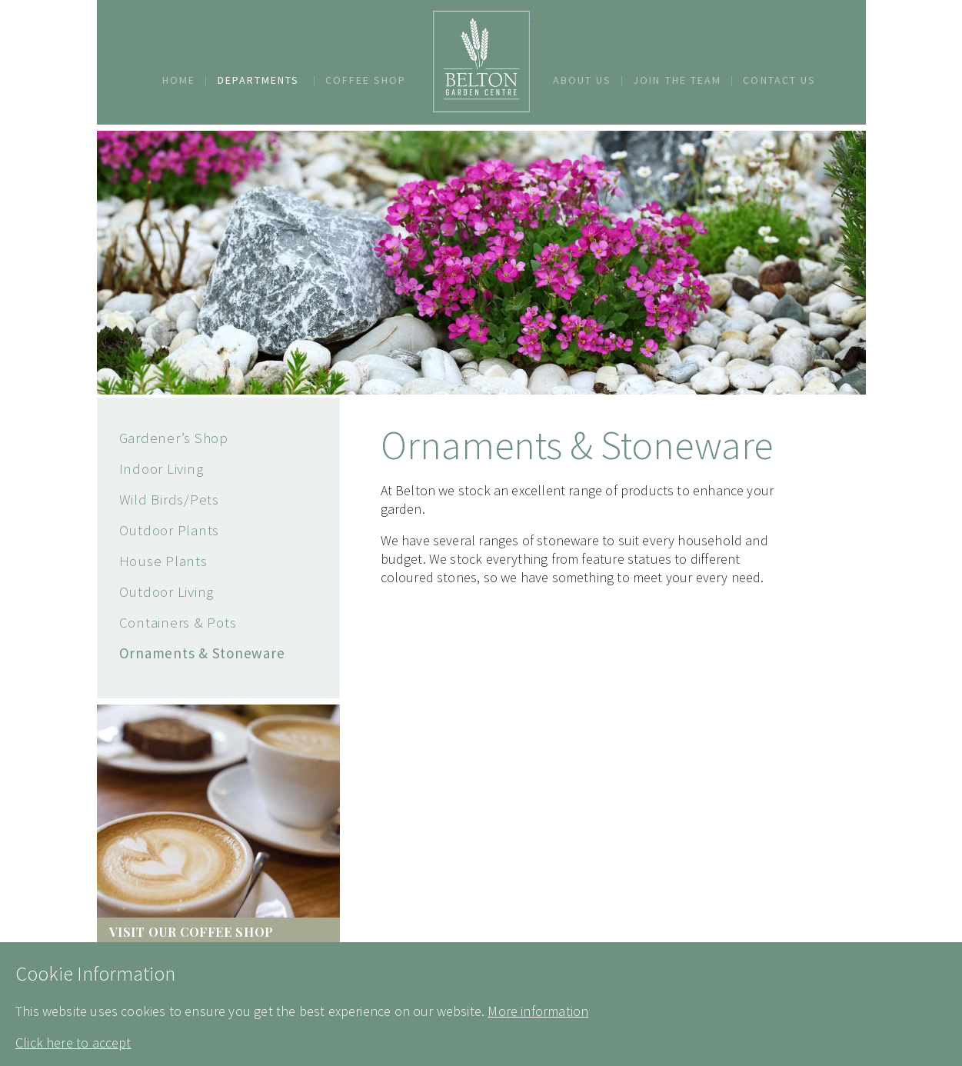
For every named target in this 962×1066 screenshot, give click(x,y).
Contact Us (779, 80)
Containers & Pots (178, 622)
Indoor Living (161, 468)
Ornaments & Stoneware (202, 653)
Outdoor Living (167, 591)
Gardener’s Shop (173, 437)
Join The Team (677, 80)
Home (178, 80)
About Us (582, 80)
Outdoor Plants (169, 530)
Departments (259, 80)
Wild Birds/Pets (169, 499)
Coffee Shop (366, 80)
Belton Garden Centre (481, 61)
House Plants (163, 560)
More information (538, 1011)
